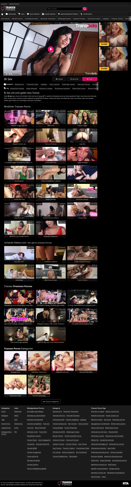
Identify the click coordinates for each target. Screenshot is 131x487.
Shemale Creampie (33, 460)
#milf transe (112, 464)
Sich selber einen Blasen (35, 411)
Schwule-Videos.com (15, 242)
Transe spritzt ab (32, 456)
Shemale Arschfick (59, 432)
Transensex (31, 444)
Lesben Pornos (14, 4)
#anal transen (95, 477)
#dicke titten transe (78, 88)
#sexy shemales (31, 88)
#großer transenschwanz (99, 468)
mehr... (104, 477)
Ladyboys (106, 19)
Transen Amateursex (60, 424)
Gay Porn (4, 4)
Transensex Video (32, 84)
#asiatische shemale (17, 88)
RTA (15, 432)
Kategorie (11, 14)
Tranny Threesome (70, 428)
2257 (16, 419)
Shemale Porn (19, 84)
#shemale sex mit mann (99, 432)
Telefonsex (86, 14)
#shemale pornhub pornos (100, 452)
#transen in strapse (45, 88)
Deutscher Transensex (47, 19)
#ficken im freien (96, 419)
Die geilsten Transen (34, 436)
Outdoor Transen (117, 19)
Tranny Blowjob (58, 428)
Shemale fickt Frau (59, 415)
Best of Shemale (40, 428)
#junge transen (114, 468)
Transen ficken (32, 440)
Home (3, 411)
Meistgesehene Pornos (68, 14)
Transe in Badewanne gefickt (36, 468)
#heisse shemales (94, 88)
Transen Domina (32, 464)
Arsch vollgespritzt (44, 440)
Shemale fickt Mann (73, 415)
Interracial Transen (94, 19)
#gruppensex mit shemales (100, 424)
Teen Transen (72, 424)
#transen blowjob (97, 456)
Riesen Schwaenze (68, 452)
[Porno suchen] (65, 8)
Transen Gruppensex (34, 452)
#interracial (95, 460)
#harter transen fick (112, 411)
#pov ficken (111, 448)
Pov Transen (57, 452)
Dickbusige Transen (64, 19)
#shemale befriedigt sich (99, 444)
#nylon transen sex (112, 415)
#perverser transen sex (99, 464)
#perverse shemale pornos (113, 456)
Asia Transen (5, 19)
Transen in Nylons (69, 448)
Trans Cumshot (54, 84)
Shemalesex (73, 456)
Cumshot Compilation (34, 424)
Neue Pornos (33, 14)
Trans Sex (46, 424)
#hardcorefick (113, 432)
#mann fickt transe (97, 428)
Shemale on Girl (32, 432)
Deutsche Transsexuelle (35, 419)
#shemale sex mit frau (116, 444)
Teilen (90, 79)
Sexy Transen (57, 448)
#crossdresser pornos (119, 460)
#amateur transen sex (98, 473)
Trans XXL (30, 428)
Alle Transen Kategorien (51, 401)
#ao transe (107, 419)
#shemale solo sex (118, 419)
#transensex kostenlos (62, 88)
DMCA (16, 415)
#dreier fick (95, 440)
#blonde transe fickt (98, 415)
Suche (16, 428)
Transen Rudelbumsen (60, 456)
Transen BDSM (32, 448)
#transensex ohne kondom (114, 436)
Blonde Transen (17, 19)
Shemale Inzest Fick (42, 444)
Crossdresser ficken (31, 19)
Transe (40, 96)
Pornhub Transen (98, 84)
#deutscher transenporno (116, 473)
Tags (21, 14)
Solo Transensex (81, 452)
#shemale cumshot (97, 436)
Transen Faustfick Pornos (72, 436)
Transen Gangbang (72, 419)
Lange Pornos (48, 14)
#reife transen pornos (118, 424)
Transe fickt (43, 432)
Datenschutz (18, 424)
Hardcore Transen (79, 19)
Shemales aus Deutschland (36, 415)
